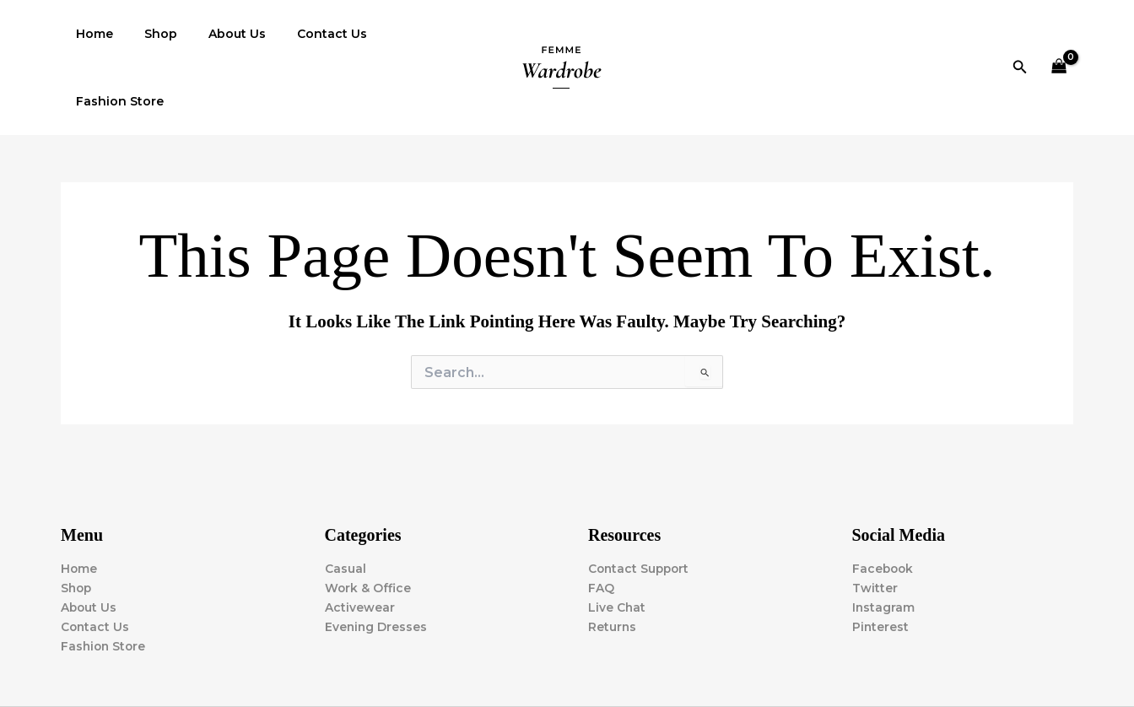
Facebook (883, 502)
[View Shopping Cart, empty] (1059, 34)
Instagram (883, 540)
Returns (612, 560)
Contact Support (640, 502)
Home (91, 33)
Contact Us (306, 33)
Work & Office (368, 521)
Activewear (360, 540)
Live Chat (617, 540)
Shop (149, 33)
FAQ (601, 521)
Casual (345, 502)
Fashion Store (408, 33)
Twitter (875, 521)
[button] (1020, 34)
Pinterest (881, 560)
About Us (218, 33)
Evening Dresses (377, 560)
